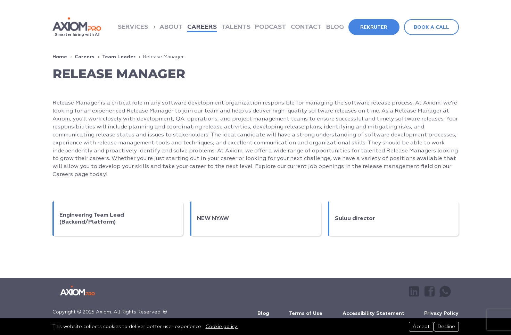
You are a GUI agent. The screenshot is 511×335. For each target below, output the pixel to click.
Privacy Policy (441, 311)
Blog (263, 311)
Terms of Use (305, 311)
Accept (418, 326)
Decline (446, 326)
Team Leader (118, 57)
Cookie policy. (222, 326)
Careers (84, 57)
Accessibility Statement (373, 311)
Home (59, 57)
